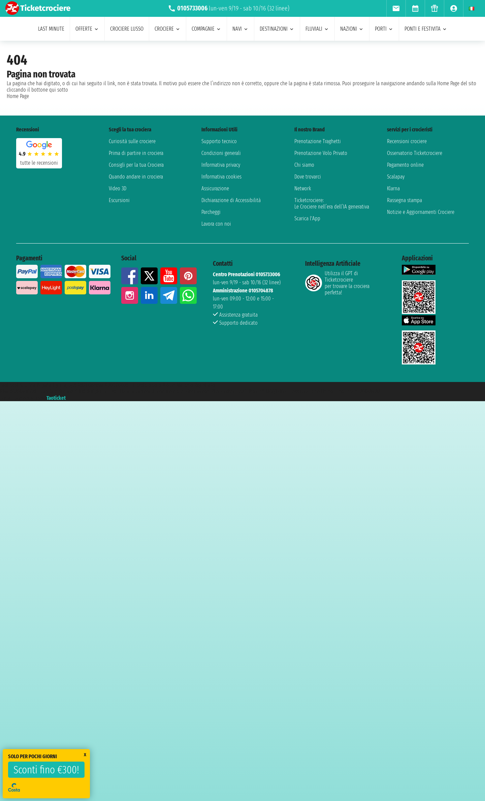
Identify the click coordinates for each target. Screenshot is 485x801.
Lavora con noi (216, 224)
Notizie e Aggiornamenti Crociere (420, 212)
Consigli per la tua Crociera (136, 165)
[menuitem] (396, 8)
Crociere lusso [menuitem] (126, 29)
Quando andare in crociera (136, 176)
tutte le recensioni (39, 163)
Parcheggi (211, 212)
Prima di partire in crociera (136, 153)
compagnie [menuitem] (206, 29)
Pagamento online (405, 165)
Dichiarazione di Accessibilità (231, 200)
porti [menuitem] (384, 29)
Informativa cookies (221, 176)
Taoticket (56, 398)
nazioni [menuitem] (352, 29)
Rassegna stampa (404, 200)
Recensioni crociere (407, 141)
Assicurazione (215, 188)
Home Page (18, 96)
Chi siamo (304, 165)
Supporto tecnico (219, 141)
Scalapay (396, 176)
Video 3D (117, 188)
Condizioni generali (221, 153)
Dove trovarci (307, 176)
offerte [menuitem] (87, 29)
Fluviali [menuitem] (317, 29)
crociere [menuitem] (168, 29)
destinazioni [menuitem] (277, 29)
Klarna (393, 188)
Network (302, 188)
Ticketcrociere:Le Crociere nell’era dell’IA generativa (331, 203)
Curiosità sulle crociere (132, 141)
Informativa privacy (220, 165)
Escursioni (119, 200)
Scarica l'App (307, 218)
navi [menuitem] (240, 29)
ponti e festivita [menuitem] (426, 29)
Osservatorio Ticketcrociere (414, 153)
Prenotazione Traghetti (317, 141)
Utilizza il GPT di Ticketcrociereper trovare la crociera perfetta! (337, 283)
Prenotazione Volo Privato (320, 153)
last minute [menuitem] (51, 29)
